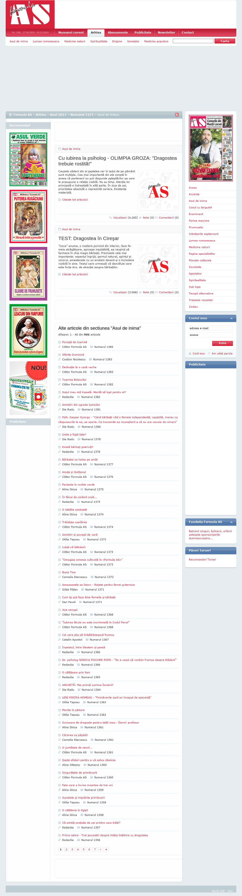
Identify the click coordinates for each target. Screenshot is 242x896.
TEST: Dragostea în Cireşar (88, 238)
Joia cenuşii (70, 609)
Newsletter (166, 32)
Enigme (117, 41)
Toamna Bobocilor (74, 379)
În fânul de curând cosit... (79, 497)
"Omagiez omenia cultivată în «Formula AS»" (92, 559)
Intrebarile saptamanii (204, 233)
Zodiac (193, 306)
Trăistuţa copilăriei (74, 522)
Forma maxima (199, 220)
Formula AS (22, 114)
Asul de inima (19, 41)
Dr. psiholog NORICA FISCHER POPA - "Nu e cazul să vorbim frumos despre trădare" (119, 659)
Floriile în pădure (73, 709)
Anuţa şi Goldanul (74, 472)
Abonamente (118, 32)
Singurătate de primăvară (79, 772)
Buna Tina (69, 572)
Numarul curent (71, 32)
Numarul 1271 (82, 114)
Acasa (193, 187)
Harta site (218, 890)
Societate (195, 266)
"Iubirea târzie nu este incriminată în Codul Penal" (96, 622)
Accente (194, 194)
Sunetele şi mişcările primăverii (83, 797)
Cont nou (199, 353)
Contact (188, 32)
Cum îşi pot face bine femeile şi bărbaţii (89, 597)
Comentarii (169, 217)
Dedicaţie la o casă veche (79, 367)
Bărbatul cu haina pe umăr (80, 459)
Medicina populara (156, 41)
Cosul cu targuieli (200, 207)
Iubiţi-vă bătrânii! (74, 547)
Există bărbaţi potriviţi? (77, 446)
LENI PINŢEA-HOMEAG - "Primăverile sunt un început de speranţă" (106, 697)
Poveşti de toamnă (74, 342)
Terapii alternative (201, 293)
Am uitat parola (222, 353)
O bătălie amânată (74, 509)
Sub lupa (195, 286)
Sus (230, 890)
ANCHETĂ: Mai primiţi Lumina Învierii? (87, 684)
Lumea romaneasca (46, 41)
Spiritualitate (98, 41)
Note (148, 217)
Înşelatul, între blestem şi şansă (83, 647)
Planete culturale (200, 260)
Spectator (195, 273)
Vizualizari (125, 217)
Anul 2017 (58, 114)
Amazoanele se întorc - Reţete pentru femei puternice (98, 584)
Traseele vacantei (201, 300)
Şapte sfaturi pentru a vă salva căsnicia (89, 760)
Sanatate (133, 41)
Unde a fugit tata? (74, 434)
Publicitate (142, 32)
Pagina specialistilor (202, 253)
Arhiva (96, 32)
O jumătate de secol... (77, 747)
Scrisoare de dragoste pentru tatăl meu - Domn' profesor (100, 722)
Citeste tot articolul (74, 199)
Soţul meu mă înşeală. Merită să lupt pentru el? (94, 392)
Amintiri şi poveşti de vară (80, 534)
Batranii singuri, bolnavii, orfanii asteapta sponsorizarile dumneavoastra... (210, 535)
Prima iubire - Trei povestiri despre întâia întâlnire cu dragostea (105, 835)
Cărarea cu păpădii (75, 735)
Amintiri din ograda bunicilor (81, 404)
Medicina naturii (74, 41)
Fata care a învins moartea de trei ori (87, 785)
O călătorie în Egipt (75, 810)
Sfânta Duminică (73, 354)
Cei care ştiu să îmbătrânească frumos (88, 634)
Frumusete (196, 227)
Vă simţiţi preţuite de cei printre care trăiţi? (91, 822)
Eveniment (196, 213)
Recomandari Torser (202, 559)
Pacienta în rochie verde (78, 484)
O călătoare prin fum (76, 672)
